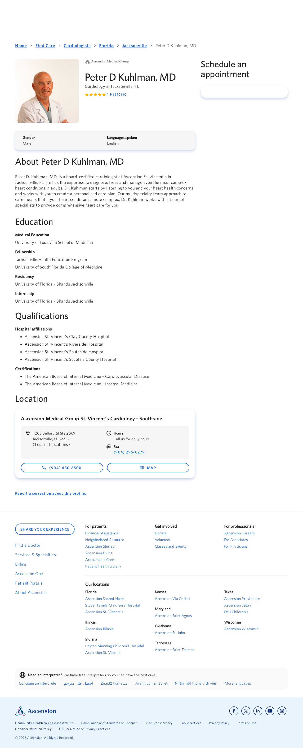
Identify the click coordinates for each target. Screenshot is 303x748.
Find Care (45, 45)
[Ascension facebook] (233, 711)
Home (21, 45)
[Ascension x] (245, 711)
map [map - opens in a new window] (147, 467)
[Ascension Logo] (83, 711)
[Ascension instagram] (281, 711)
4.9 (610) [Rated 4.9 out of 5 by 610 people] (116, 94)
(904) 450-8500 (62, 467)
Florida (106, 45)
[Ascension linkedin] (258, 711)
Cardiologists (77, 45)
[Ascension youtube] (270, 711)
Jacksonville (134, 45)
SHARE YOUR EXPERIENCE (44, 529)
